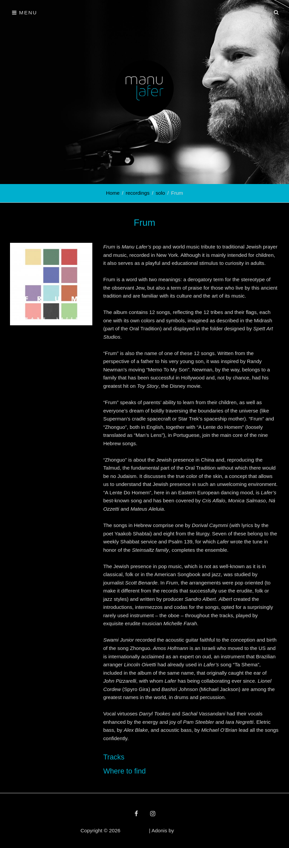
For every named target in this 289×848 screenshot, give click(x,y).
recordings (138, 193)
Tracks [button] (114, 757)
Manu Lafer (135, 830)
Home (113, 193)
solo (160, 193)
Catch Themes (191, 830)
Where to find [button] (124, 771)
